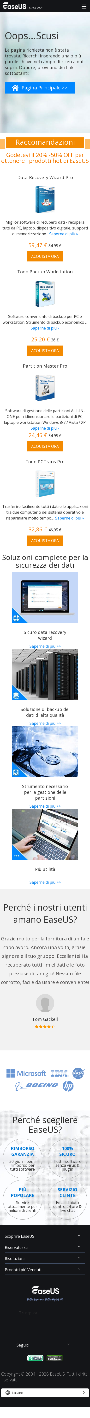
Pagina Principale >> (44, 87)
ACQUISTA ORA (45, 256)
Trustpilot (28, 1313)
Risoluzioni (14, 1258)
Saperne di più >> (45, 646)
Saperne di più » (63, 233)
